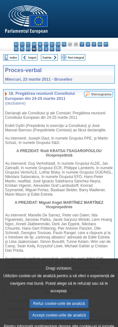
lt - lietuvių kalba (94, 44)
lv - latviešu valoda (88, 44)
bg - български (16, 44)
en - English (58, 44)
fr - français (64, 44)
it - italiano (82, 44)
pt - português (28, 49)
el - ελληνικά (52, 44)
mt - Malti (106, 44)
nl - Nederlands (16, 49)
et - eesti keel (46, 44)
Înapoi (32, 57)
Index (13, 57)
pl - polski (22, 49)
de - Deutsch (40, 44)
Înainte (47, 57)
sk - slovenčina (40, 49)
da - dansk (34, 44)
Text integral (76, 57)
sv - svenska (58, 49)
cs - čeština (28, 44)
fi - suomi (52, 49)
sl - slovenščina (46, 49)
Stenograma (101, 94)
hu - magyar (100, 44)
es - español (22, 44)
